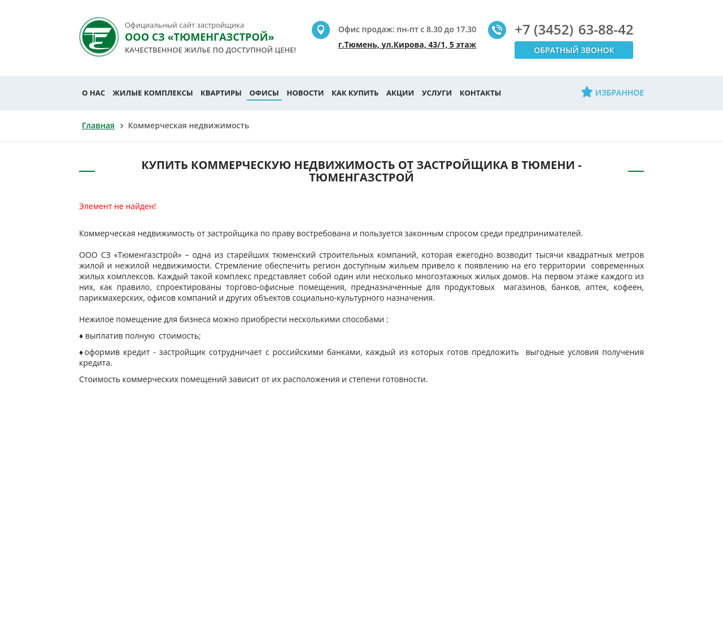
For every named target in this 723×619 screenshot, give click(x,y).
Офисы (264, 93)
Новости (305, 93)
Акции (400, 93)
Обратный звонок (574, 50)
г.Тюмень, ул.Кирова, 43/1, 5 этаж (407, 44)
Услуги (437, 93)
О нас (93, 93)
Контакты (481, 93)
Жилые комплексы (153, 93)
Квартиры (221, 93)
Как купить (355, 93)
